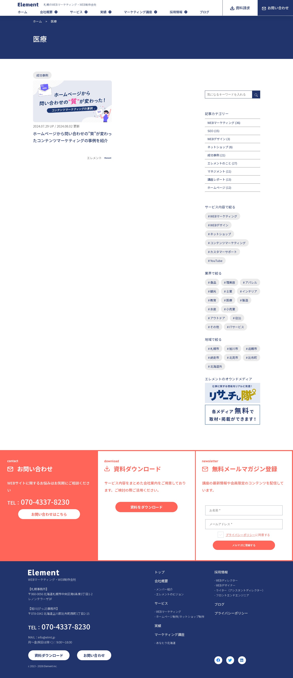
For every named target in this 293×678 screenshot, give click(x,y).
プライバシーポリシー (240, 535)
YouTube (216, 261)
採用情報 (176, 11)
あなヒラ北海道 (165, 643)
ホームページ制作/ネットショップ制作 (180, 617)
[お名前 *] (244, 510)
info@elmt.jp (46, 637)
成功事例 (42, 75)
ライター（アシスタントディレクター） (240, 590)
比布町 (252, 357)
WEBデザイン (216, 139)
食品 (213, 282)
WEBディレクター (227, 580)
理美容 (230, 282)
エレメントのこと (219, 163)
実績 (103, 11)
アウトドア (217, 318)
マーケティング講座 (138, 11)
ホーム (22, 11)
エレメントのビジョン (170, 594)
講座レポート (216, 179)
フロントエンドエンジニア (232, 595)
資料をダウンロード (146, 507)
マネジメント (216, 171)
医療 (229, 300)
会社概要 (46, 11)
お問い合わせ (278, 7)
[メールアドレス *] (244, 524)
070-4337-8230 (38, 502)
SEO (210, 131)
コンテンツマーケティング (228, 243)
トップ (160, 571)
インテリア (249, 291)
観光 (213, 291)
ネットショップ (217, 147)
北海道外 (216, 366)
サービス (76, 11)
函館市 (252, 349)
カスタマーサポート (223, 252)
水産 (213, 309)
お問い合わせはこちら (49, 514)
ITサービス (236, 327)
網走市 (214, 357)
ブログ (204, 11)
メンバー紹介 (164, 589)
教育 (213, 300)
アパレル (251, 282)
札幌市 (214, 349)
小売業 (230, 309)
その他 (214, 327)
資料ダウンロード (49, 655)
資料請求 (243, 7)
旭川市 (233, 349)
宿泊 (238, 318)
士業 (229, 291)
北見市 (233, 357)
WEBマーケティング (220, 123)
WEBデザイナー (226, 585)
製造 (245, 300)
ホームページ (216, 187)
